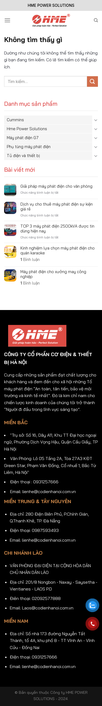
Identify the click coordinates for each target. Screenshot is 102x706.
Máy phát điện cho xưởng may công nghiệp (53, 274)
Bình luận (30, 259)
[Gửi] (92, 81)
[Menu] (7, 20)
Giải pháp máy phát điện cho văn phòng (56, 186)
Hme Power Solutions (27, 128)
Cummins (15, 119)
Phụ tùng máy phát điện (29, 146)
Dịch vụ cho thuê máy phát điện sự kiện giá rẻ (56, 207)
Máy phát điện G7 (23, 137)
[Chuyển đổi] (96, 120)
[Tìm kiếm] (96, 20)
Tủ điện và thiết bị (23, 155)
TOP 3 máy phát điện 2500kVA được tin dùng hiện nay (57, 229)
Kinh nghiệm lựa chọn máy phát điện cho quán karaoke (57, 250)
